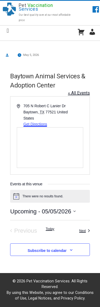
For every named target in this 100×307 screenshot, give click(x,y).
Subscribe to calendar (46, 250)
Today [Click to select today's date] (50, 229)
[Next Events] (84, 231)
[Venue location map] (50, 148)
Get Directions (35, 124)
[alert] (50, 196)
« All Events (79, 92)
